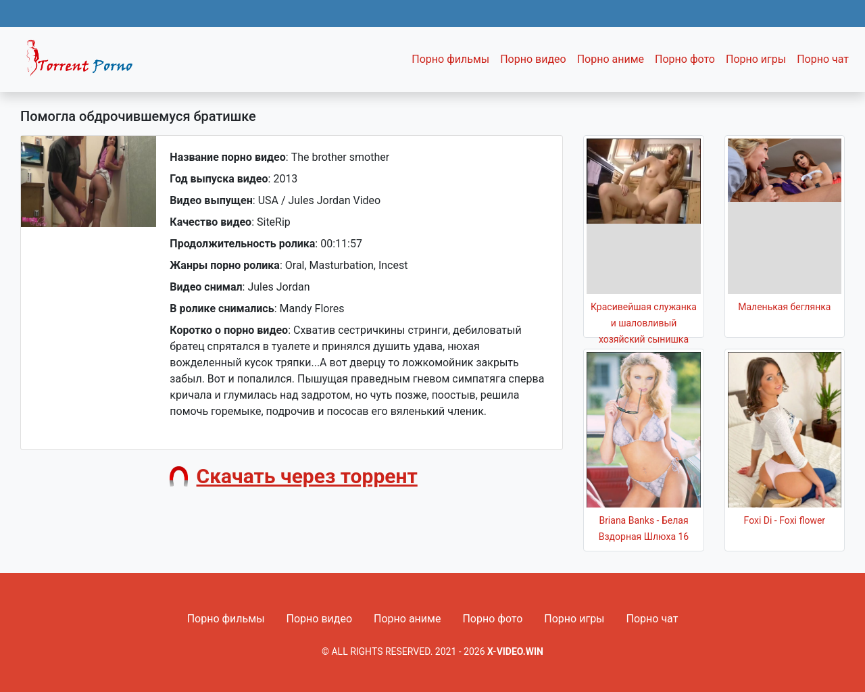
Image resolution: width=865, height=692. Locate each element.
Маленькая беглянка (784, 306)
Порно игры (756, 59)
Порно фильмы (450, 59)
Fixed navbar (85, 62)
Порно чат (823, 59)
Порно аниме (610, 59)
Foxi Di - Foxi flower (785, 520)
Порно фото (685, 59)
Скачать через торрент (307, 476)
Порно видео (533, 59)
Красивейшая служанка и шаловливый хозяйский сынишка (644, 323)
